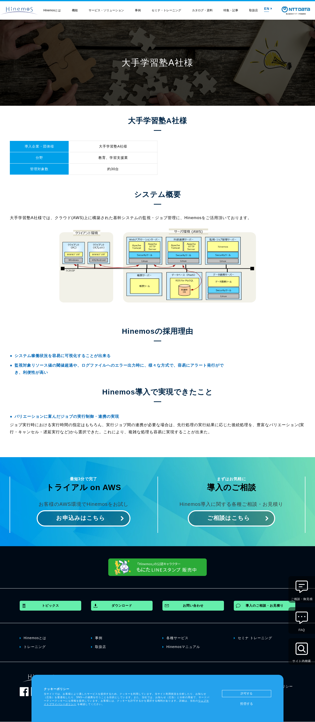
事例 (138, 10)
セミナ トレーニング (253, 638)
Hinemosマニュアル (181, 647)
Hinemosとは (52, 10)
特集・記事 (230, 10)
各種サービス (175, 638)
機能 (75, 10)
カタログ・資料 (202, 10)
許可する (246, 693)
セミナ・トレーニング (166, 10)
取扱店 (253, 10)
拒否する (246, 704)
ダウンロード (121, 606)
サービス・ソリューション (106, 10)
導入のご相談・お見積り (265, 606)
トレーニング (33, 647)
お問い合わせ (193, 606)
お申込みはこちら (80, 518)
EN (268, 9)
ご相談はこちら (228, 518)
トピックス (50, 606)
